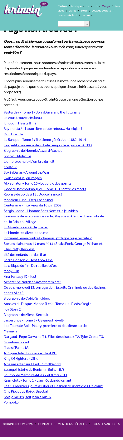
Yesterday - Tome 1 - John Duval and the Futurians (42, 112)
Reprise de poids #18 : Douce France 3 (33, 194)
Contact (45, 424)
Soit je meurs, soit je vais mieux (27, 397)
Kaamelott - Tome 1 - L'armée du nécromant (37, 380)
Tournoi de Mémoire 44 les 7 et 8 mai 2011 (35, 375)
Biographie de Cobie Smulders (27, 298)
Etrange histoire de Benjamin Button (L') (34, 369)
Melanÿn (10, 331)
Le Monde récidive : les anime (26, 232)
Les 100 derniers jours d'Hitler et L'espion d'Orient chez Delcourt (53, 386)
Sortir (84, 10)
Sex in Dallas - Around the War (26, 172)
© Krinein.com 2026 (18, 424)
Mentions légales (72, 424)
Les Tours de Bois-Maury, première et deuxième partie (45, 325)
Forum (86, 15)
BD (96, 6)
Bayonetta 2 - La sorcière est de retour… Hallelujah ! (43, 128)
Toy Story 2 (12, 309)
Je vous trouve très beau (23, 117)
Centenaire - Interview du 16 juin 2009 (33, 205)
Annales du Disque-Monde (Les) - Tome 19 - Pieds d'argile (47, 304)
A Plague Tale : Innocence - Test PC (30, 353)
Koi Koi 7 (10, 167)
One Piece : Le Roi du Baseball (26, 391)
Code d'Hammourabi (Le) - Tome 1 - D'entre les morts (45, 189)
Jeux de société (101, 10)
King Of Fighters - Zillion (22, 358)
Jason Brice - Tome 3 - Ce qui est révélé (34, 320)
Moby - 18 (11, 271)
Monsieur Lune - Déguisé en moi (28, 200)
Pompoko (11, 402)
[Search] (71, 24)
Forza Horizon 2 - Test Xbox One (28, 260)
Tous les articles (106, 424)
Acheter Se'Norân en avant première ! (32, 282)
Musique (76, 6)
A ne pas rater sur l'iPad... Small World (32, 364)
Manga (106, 6)
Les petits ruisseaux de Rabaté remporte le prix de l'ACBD (48, 145)
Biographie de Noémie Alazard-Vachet (33, 150)
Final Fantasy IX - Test (20, 276)
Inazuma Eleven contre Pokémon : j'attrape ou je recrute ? (48, 238)
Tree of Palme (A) (17, 347)
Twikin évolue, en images (23, 178)
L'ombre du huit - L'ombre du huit (29, 161)
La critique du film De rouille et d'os (30, 265)
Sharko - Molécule (17, 156)
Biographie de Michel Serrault (26, 314)
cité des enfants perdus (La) (25, 254)
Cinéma (62, 6)
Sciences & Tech (67, 15)
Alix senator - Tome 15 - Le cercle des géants (37, 183)
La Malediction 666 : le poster (26, 227)
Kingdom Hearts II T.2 (20, 123)
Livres (72, 10)
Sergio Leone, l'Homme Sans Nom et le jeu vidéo (41, 211)
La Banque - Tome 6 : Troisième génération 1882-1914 (45, 139)
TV (88, 6)
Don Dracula (13, 134)
